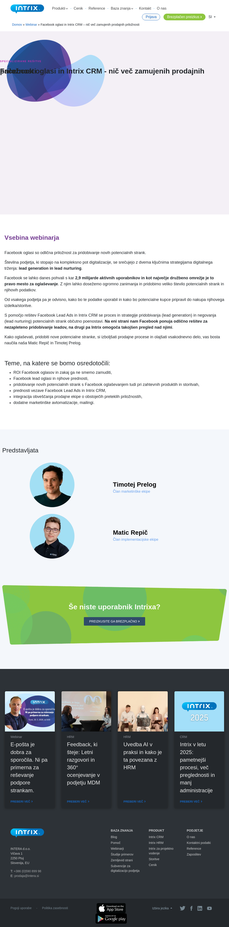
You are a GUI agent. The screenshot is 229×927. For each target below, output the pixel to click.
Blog (114, 837)
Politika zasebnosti (55, 908)
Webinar (31, 24)
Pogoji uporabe (21, 908)
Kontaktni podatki (199, 843)
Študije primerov (122, 854)
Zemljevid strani (122, 860)
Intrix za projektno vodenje (161, 851)
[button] (114, 621)
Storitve (154, 859)
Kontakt (145, 8)
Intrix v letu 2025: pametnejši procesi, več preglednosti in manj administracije (197, 767)
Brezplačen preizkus (183, 17)
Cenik (78, 8)
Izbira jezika (161, 908)
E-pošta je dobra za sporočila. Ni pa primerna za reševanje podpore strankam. (29, 767)
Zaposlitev (194, 854)
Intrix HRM (156, 843)
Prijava (151, 17)
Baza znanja (122, 8)
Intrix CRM (156, 837)
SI (210, 17)
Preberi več (20, 801)
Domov (17, 24)
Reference (97, 8)
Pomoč (116, 843)
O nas (162, 8)
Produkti (60, 8)
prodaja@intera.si (26, 876)
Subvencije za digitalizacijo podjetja (125, 868)
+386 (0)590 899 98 (27, 871)
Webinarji (117, 848)
